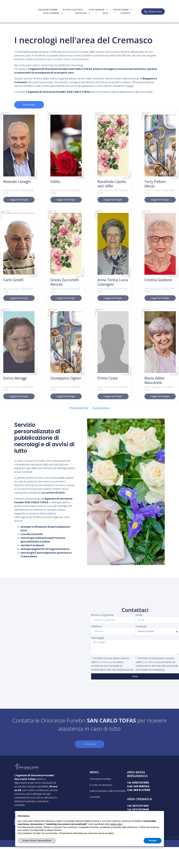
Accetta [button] (153, 840)
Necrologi (83, 13)
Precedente (78, 409)
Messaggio (97, 638)
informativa (103, 663)
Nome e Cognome (102, 615)
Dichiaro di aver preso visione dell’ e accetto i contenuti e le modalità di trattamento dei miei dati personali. (112, 665)
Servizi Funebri (122, 9)
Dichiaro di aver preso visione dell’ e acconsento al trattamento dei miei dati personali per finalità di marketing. (157, 665)
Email (139, 615)
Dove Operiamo (53, 13)
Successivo (101, 409)
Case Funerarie (98, 9)
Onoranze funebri (47, 9)
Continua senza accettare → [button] (147, 815)
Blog (105, 13)
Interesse (141, 626)
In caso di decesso (73, 9)
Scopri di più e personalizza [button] (37, 840)
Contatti (125, 13)
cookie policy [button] (116, 824)
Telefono (96, 626)
